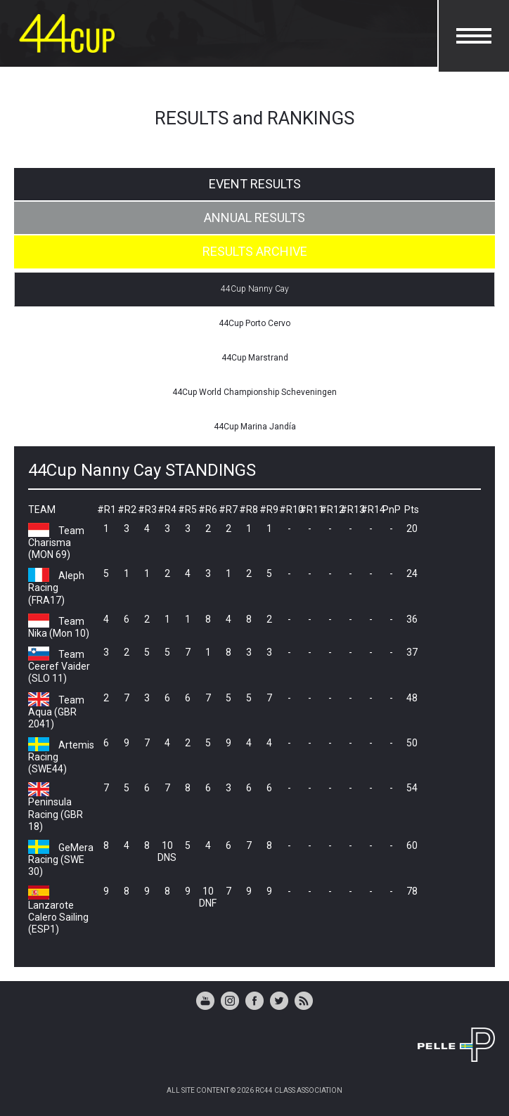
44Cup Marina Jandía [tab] (255, 427)
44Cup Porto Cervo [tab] (254, 323)
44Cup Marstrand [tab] (254, 358)
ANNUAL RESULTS (254, 217)
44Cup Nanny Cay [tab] (255, 289)
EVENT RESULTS (255, 183)
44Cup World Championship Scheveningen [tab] (254, 392)
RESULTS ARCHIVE (254, 251)
